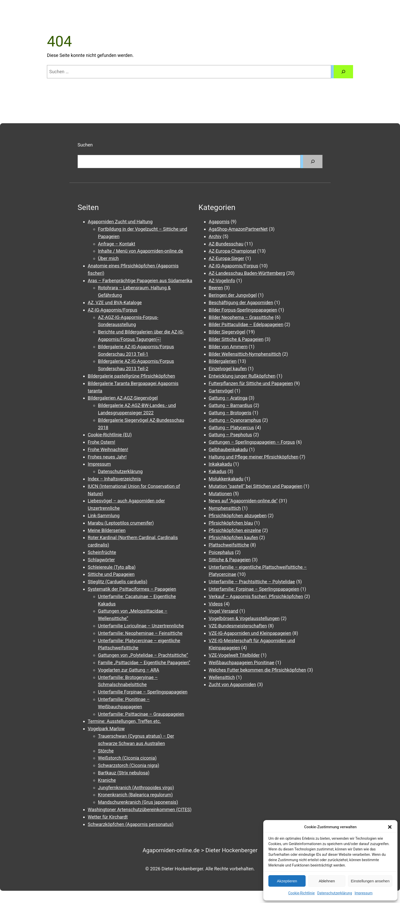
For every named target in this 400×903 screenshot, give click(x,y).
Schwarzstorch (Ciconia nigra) (128, 765)
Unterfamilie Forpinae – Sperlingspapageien (143, 692)
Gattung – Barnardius (230, 405)
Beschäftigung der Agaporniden (241, 302)
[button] (389, 827)
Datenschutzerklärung (334, 893)
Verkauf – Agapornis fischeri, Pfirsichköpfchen (256, 596)
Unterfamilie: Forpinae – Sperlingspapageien (254, 589)
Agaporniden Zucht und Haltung (120, 221)
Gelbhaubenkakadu (228, 449)
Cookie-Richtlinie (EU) (110, 434)
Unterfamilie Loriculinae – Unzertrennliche (141, 625)
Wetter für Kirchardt (108, 817)
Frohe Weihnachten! (108, 449)
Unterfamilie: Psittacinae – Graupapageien (141, 714)
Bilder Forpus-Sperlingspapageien (243, 310)
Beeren (216, 287)
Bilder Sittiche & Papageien (236, 339)
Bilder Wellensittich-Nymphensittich (245, 354)
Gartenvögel (221, 390)
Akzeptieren (287, 881)
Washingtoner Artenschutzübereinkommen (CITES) (140, 809)
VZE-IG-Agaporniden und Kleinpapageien (250, 633)
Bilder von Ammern (228, 346)
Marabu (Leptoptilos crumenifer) (121, 523)
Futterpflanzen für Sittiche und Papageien (251, 383)
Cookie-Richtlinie (301, 893)
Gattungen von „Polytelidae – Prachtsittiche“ (143, 655)
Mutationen (220, 493)
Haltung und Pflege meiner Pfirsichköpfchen (253, 457)
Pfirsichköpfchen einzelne (235, 530)
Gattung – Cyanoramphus (235, 420)
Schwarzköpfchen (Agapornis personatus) (130, 824)
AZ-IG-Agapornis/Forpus (112, 310)
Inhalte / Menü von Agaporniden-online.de (140, 251)
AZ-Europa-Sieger (226, 258)
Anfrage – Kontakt (116, 243)
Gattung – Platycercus (231, 427)
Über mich (108, 258)
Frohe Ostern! (101, 442)
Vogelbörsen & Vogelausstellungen (244, 618)
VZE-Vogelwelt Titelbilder (234, 655)
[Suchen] (343, 71)
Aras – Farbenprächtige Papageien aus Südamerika (140, 280)
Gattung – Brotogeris (230, 412)
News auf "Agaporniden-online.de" (243, 500)
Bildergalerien (222, 361)
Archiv (215, 236)
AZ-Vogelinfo (222, 280)
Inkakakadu (220, 464)
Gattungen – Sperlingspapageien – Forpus (252, 442)
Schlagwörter (101, 559)
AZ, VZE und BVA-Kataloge (115, 302)
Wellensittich (222, 677)
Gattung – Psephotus (230, 434)
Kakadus (217, 471)
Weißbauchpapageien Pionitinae (241, 662)
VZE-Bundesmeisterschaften (238, 625)
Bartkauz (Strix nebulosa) (123, 772)
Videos (216, 604)
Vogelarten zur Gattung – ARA (128, 670)
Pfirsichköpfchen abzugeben (238, 515)
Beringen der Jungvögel (233, 295)
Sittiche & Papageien (230, 559)
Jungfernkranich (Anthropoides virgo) (136, 787)
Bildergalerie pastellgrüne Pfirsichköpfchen (131, 376)
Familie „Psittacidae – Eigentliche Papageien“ (144, 662)
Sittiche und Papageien (111, 574)
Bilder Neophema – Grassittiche (241, 317)
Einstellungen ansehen (370, 881)
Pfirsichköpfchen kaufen (233, 537)
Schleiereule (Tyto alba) (111, 567)
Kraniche (107, 780)
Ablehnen (327, 881)
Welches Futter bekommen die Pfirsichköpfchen (257, 670)
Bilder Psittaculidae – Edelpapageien (246, 324)
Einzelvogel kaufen (228, 368)
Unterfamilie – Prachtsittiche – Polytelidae (252, 581)
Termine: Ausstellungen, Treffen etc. (124, 721)
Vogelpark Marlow (106, 728)
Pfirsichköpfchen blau (231, 523)
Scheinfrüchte (102, 552)
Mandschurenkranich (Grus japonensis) (138, 802)
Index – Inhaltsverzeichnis (114, 478)
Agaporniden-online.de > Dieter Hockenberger (200, 850)
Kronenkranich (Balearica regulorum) (135, 794)
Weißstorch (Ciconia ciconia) (127, 758)
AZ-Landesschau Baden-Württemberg (247, 273)
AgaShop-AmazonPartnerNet (238, 229)
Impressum (363, 893)
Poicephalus (221, 552)
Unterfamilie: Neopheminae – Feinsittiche (140, 633)
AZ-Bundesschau (226, 243)
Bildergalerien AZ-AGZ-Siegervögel (123, 398)
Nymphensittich (225, 508)
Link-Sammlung (104, 515)
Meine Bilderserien (107, 530)
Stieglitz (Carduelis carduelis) (117, 581)
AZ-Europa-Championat (232, 251)
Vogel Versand (223, 611)
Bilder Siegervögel (227, 332)
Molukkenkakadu (226, 478)
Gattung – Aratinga (228, 398)
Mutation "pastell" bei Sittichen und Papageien (255, 486)
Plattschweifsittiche (229, 545)
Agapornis (219, 221)
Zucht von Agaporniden (232, 684)
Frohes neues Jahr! (107, 457)
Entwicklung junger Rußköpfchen (242, 376)
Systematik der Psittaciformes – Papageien (132, 589)
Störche (106, 750)
